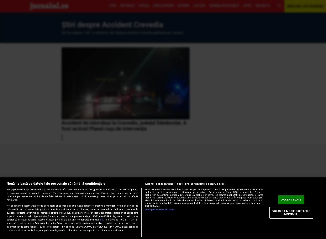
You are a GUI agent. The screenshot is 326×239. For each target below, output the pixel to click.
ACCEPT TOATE (291, 199)
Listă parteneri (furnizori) (159, 209)
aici (101, 219)
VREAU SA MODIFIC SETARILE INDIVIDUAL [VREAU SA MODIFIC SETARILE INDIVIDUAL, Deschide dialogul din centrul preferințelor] (291, 212)
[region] (163, 208)
